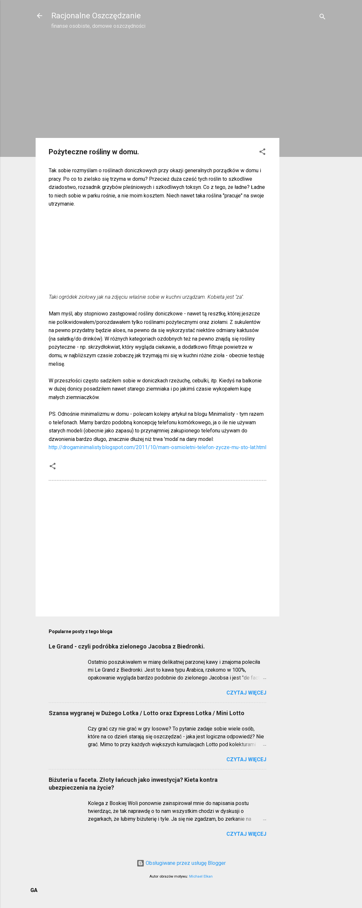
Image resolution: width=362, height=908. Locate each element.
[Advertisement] (305, 139)
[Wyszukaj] (322, 18)
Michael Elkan (201, 876)
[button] (262, 153)
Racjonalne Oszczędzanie (96, 15)
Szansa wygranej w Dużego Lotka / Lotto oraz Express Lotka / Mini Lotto (146, 713)
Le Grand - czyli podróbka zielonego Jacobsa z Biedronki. (127, 646)
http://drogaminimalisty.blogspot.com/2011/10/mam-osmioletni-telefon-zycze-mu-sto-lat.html (157, 447)
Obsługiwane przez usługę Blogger (181, 863)
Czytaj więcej (246, 693)
